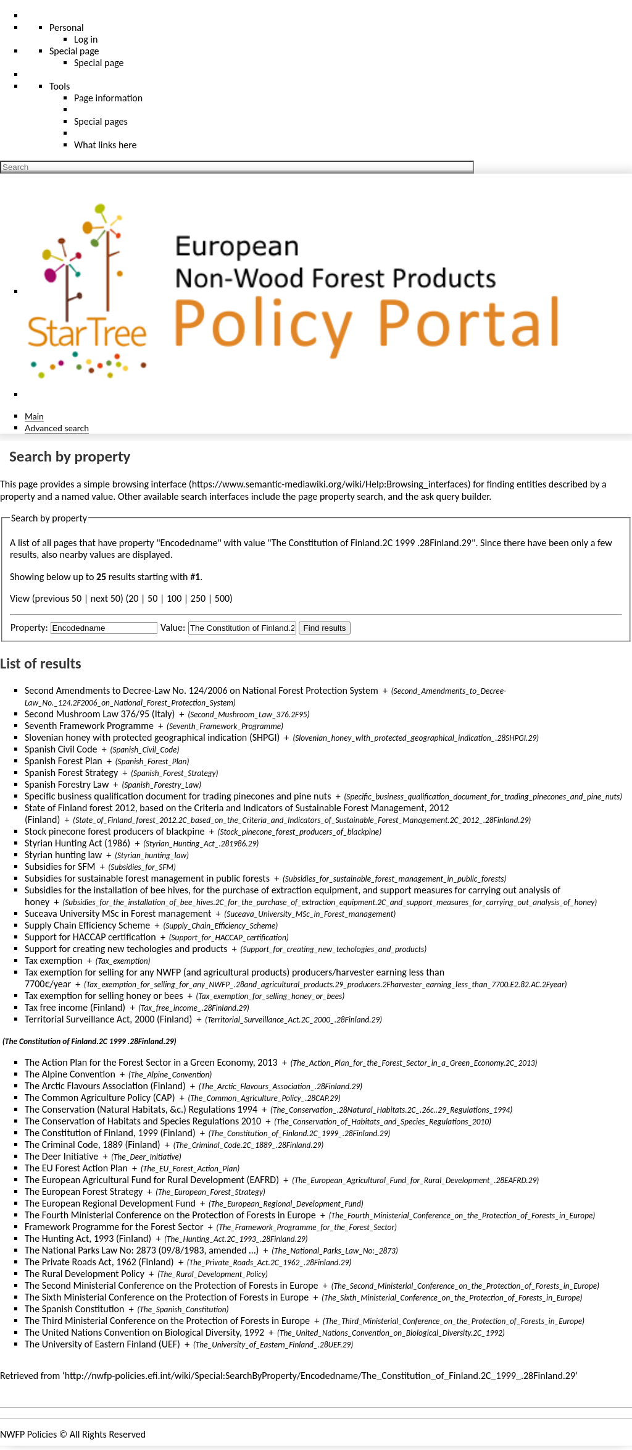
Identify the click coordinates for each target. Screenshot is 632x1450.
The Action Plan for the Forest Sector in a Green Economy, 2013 (151, 1062)
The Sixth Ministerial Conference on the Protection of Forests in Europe (167, 1297)
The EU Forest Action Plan (76, 1168)
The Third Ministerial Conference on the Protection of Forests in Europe (167, 1320)
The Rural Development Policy (84, 1273)
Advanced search (57, 428)
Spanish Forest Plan (63, 761)
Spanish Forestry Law (67, 784)
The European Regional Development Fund (110, 1203)
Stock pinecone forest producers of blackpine (115, 831)
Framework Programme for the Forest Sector (114, 1227)
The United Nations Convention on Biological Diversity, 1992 (144, 1332)
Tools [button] (59, 86)
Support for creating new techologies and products (126, 949)
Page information (108, 98)
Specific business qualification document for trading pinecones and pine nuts (178, 796)
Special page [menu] (74, 51)
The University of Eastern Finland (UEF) (102, 1344)
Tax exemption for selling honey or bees (104, 995)
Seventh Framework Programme (89, 725)
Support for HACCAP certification (90, 937)
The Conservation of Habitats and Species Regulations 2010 (143, 1121)
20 (133, 598)
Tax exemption (54, 960)
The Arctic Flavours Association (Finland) (105, 1086)
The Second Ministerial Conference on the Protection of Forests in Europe (171, 1285)
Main (34, 416)
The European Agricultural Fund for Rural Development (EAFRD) (152, 1180)
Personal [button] (66, 27)
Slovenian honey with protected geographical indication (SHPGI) (152, 737)
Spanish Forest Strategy (71, 772)
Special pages (101, 121)
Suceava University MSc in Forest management (118, 913)
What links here (105, 145)
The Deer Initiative (61, 1156)
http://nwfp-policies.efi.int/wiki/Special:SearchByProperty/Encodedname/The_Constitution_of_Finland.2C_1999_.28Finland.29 (320, 1375)
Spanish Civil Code (61, 749)
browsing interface (149, 484)
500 (222, 598)
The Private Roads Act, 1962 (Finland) (99, 1262)
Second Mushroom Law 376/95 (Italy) (100, 714)
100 (174, 598)
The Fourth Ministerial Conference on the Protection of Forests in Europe (170, 1215)
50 (152, 598)
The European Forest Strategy (84, 1191)
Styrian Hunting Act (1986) (77, 843)
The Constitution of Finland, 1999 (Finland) (110, 1133)
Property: (29, 627)
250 (198, 598)
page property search (340, 496)
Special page (99, 63)
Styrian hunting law (63, 855)
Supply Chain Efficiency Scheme (87, 925)
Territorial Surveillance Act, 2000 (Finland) (108, 1019)
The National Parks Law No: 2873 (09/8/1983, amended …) (142, 1250)
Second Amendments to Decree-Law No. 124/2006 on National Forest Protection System (201, 690)
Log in (86, 39)
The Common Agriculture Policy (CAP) (100, 1097)
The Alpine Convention (70, 1074)
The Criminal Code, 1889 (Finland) (92, 1144)
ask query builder (455, 496)
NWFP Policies (28, 1434)
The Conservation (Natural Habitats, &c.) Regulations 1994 (141, 1109)
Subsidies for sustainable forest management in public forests (147, 878)
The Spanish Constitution (74, 1309)
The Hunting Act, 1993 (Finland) (88, 1238)
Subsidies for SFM (60, 866)
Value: (172, 627)
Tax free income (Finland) (75, 1007)
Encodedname (189, 543)
